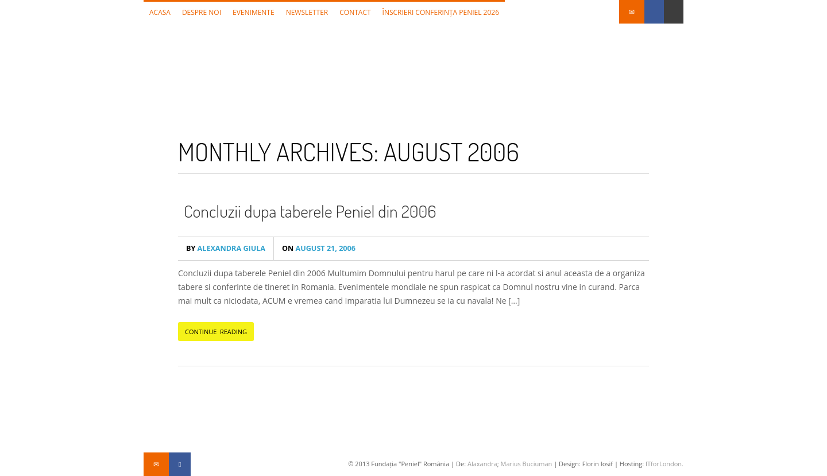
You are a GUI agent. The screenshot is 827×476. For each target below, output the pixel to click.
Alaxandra (482, 463)
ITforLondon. (664, 463)
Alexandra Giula (225, 248)
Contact (354, 12)
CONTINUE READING (216, 331)
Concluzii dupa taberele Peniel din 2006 (310, 211)
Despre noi (201, 12)
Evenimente (254, 12)
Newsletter (307, 12)
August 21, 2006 (318, 248)
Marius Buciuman (526, 463)
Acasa (160, 12)
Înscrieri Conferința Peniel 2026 (441, 12)
